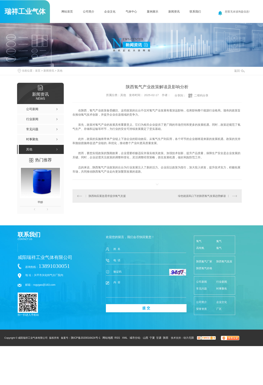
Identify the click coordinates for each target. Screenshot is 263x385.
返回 (239, 70)
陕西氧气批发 (224, 261)
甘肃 (158, 337)
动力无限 (188, 337)
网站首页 (67, 11)
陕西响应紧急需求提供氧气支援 (107, 195)
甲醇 (40, 202)
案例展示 (152, 11)
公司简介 (88, 11)
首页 (37, 70)
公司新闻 (201, 281)
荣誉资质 (201, 308)
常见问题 (201, 288)
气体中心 (131, 11)
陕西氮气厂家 (204, 261)
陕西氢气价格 (204, 268)
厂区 (219, 308)
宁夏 (152, 337)
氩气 (219, 247)
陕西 (165, 337)
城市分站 (135, 337)
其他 (59, 70)
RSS (117, 337)
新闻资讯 (174, 11)
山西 (145, 337)
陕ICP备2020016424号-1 (86, 337)
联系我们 (195, 11)
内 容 (146, 288)
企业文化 (110, 11)
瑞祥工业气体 (25, 11)
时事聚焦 (221, 288)
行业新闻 (221, 281)
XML (125, 337)
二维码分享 (201, 95)
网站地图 (107, 337)
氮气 (219, 241)
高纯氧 (200, 247)
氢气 (199, 241)
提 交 (146, 308)
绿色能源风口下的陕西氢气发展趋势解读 (202, 195)
